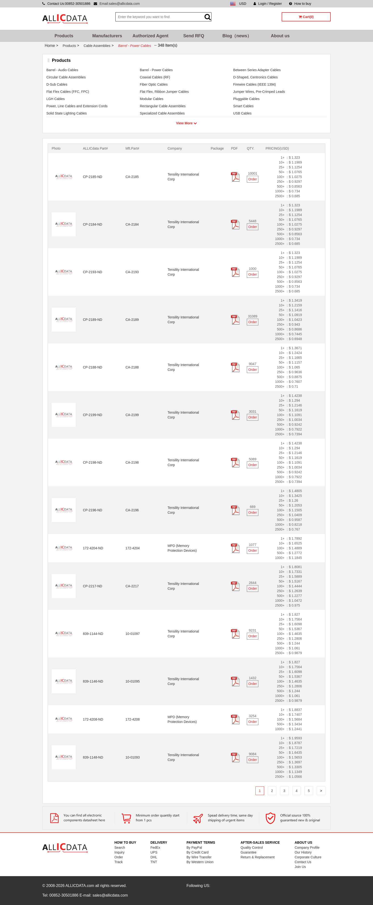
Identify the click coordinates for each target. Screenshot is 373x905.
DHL (153, 857)
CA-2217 (132, 586)
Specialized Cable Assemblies (162, 113)
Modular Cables (151, 99)
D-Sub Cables (56, 84)
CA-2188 (132, 367)
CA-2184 (132, 224)
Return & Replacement (258, 857)
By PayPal (194, 847)
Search (119, 847)
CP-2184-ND (92, 224)
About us (280, 35)
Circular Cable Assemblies (66, 77)
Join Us (300, 867)
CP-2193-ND (92, 272)
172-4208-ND (93, 719)
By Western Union (200, 862)
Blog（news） (236, 35)
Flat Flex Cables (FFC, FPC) (67, 92)
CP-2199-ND (92, 415)
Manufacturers (107, 35)
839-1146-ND (93, 681)
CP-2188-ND (92, 367)
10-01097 (132, 634)
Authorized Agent (150, 35)
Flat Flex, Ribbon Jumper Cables (164, 92)
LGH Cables (55, 99)
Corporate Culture (308, 857)
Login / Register (268, 4)
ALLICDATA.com (79, 886)
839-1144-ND (93, 634)
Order (252, 179)
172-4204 (132, 548)
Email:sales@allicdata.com (119, 4)
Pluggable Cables (246, 99)
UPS (153, 852)
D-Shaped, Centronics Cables (255, 77)
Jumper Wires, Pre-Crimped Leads (259, 92)
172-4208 (132, 719)
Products (64, 35)
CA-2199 (132, 415)
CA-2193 (132, 272)
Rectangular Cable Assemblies (163, 106)
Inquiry (119, 852)
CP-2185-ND (92, 177)
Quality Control (252, 847)
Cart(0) (306, 17)
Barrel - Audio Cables (62, 70)
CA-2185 (132, 177)
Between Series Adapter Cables (257, 70)
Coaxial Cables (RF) (155, 77)
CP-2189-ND (92, 320)
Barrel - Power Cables (156, 70)
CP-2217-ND (92, 586)
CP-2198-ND (92, 462)
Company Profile (307, 847)
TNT (153, 862)
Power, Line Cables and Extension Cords (76, 106)
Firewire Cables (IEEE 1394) (254, 84)
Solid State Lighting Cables (66, 113)
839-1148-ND (93, 757)
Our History (303, 852)
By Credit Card (197, 852)
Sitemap (324, 4)
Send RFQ (193, 35)
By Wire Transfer (198, 857)
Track (118, 862)
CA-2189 (132, 320)
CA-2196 (132, 510)
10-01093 (132, 757)
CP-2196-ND (92, 510)
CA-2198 (132, 462)
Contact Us (303, 862)
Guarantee (248, 852)
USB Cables (242, 113)
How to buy (300, 4)
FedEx (155, 847)
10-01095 (132, 681)
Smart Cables (243, 106)
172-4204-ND (93, 548)
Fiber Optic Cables (154, 84)
